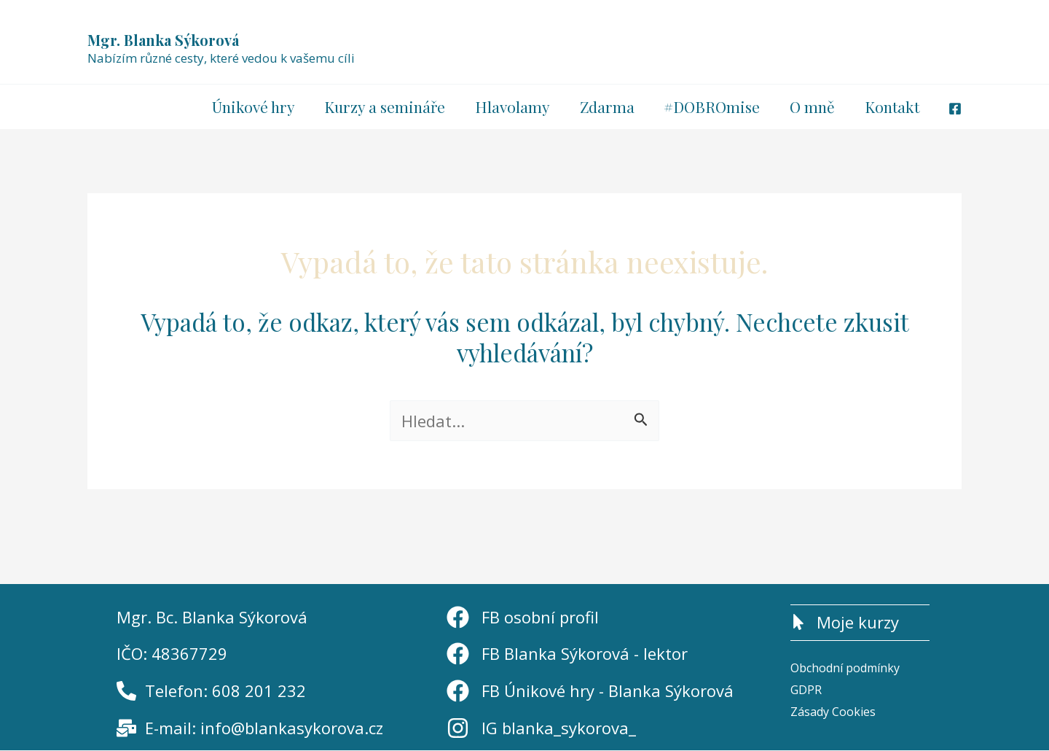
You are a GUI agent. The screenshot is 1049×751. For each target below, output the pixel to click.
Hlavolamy (508, 106)
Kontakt (891, 106)
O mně (810, 106)
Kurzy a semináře (379, 106)
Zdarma (603, 106)
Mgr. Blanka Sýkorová (163, 40)
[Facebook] (955, 108)
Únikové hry (246, 106)
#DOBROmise (709, 106)
